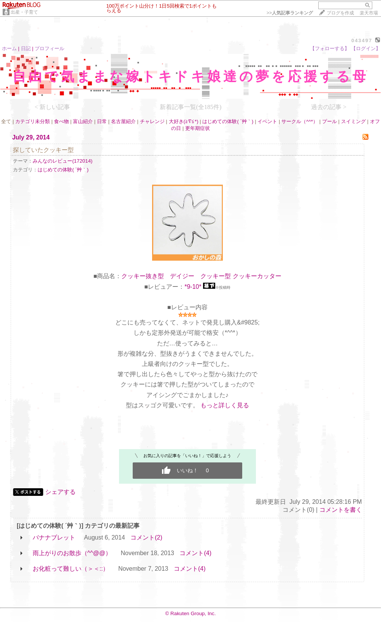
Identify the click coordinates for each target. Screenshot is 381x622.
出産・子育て (24, 12)
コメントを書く (340, 509)
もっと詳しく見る (224, 405)
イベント (267, 121)
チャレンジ (152, 121)
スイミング (353, 121)
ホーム (9, 48)
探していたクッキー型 (43, 150)
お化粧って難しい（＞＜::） (71, 568)
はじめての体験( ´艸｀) (227, 121)
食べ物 (61, 121)
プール (329, 121)
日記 (26, 48)
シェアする (60, 492)
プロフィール (49, 48)
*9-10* (192, 286)
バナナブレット (54, 537)
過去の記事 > (328, 107)
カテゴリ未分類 (32, 121)
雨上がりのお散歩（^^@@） (72, 553)
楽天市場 (369, 13)
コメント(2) (146, 537)
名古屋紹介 (123, 121)
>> (290, 13)
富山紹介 (83, 121)
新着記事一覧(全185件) (191, 107)
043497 (361, 40)
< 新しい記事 (52, 107)
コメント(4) (195, 553)
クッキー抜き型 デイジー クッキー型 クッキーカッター (201, 276)
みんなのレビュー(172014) (62, 161)
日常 (102, 121)
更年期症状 (197, 128)
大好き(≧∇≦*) (183, 121)
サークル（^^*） (299, 121)
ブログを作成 (340, 13)
